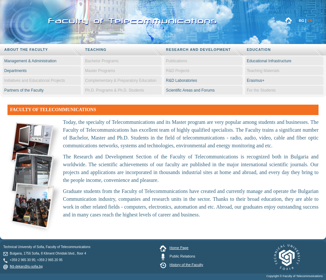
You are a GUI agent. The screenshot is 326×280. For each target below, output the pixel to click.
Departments (15, 70)
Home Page (179, 248)
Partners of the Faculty (24, 90)
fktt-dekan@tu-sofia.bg (26, 266)
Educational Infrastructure (269, 61)
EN (309, 20)
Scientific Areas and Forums (190, 90)
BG (301, 20)
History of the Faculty (186, 265)
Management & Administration (30, 61)
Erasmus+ (255, 80)
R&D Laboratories (181, 80)
